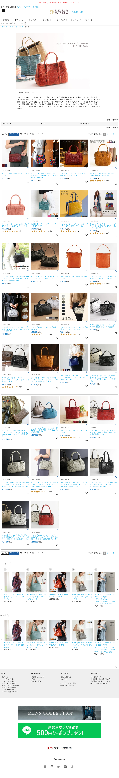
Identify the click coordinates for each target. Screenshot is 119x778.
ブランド (47, 20)
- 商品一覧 (4, 677)
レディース (4, 27)
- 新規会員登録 (65, 677)
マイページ (76, 20)
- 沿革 (33, 679)
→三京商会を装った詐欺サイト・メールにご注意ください (59, 2)
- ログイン (64, 679)
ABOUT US (35, 673)
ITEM (3, 673)
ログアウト (27, 7)
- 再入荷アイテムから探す (10, 685)
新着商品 (5, 20)
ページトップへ (116, 667)
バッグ (11, 27)
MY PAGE (64, 673)
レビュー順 (39, 134)
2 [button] (107, 134)
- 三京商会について (38, 677)
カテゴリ (33, 20)
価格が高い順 (24, 134)
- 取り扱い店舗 (36, 681)
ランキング (20, 20)
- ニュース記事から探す (9, 692)
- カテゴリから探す (8, 679)
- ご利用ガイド (95, 677)
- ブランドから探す (8, 681)
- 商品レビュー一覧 (67, 685)
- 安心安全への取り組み (98, 683)
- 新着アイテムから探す (9, 683)
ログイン (20, 7)
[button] (116, 134)
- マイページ (64, 681)
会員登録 (36, 7)
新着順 (32, 134)
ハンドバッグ (19, 27)
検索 (25, 23)
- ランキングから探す (8, 687)
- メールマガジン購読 (68, 683)
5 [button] (113, 134)
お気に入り (62, 20)
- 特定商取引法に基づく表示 (100, 679)
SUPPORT (95, 673)
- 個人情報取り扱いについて (100, 681)
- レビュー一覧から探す (9, 689)
